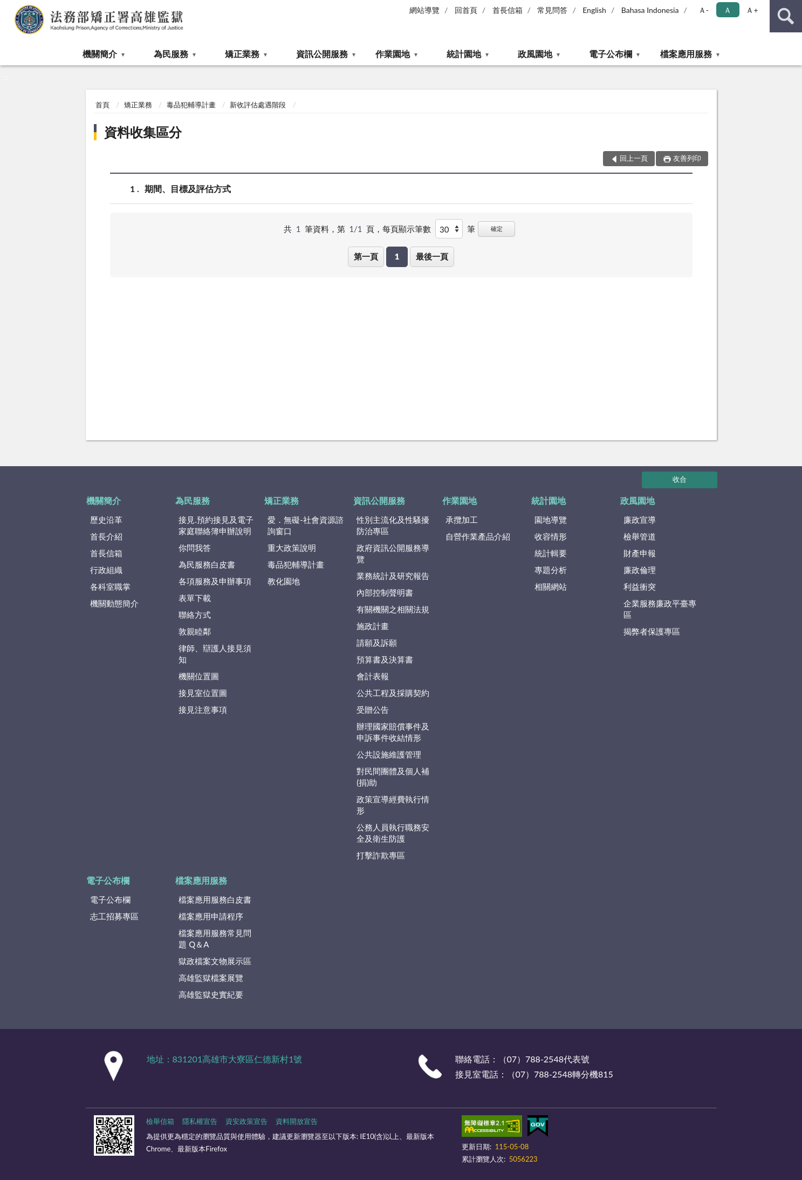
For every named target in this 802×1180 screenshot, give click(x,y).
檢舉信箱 (160, 1121)
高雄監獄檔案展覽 (211, 978)
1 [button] (397, 256)
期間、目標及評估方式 (188, 188)
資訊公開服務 (322, 54)
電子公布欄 (610, 54)
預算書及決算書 (385, 659)
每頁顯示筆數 (406, 229)
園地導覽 (550, 519)
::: (8, 8)
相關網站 (550, 586)
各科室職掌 (110, 586)
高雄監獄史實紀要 (211, 994)
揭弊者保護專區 (651, 631)
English (594, 10)
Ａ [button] (727, 10)
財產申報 (639, 553)
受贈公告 (373, 709)
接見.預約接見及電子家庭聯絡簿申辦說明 (216, 525)
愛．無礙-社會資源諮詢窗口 (306, 525)
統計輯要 (550, 553)
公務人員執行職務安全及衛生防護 (393, 832)
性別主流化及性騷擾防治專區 (393, 525)
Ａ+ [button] (752, 10)
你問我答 (195, 548)
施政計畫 (373, 626)
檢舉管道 (639, 536)
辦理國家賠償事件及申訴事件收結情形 (393, 731)
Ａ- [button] (703, 10)
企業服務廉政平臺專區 (659, 608)
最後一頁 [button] (432, 256)
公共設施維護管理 (389, 754)
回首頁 (466, 10)
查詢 (786, 16)
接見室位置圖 (203, 693)
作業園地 (392, 54)
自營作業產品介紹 (477, 536)
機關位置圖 (199, 676)
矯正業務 (242, 54)
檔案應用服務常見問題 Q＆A (215, 938)
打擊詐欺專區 (381, 855)
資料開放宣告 (297, 1121)
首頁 (102, 104)
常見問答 (552, 10)
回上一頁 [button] (634, 158)
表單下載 (195, 598)
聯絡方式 (195, 614)
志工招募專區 (114, 916)
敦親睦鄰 (195, 631)
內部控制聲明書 (385, 592)
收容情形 (550, 536)
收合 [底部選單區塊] (680, 479)
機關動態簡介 (114, 603)
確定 (497, 228)
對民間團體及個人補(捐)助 (393, 776)
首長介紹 (106, 536)
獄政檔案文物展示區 (215, 961)
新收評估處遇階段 (258, 104)
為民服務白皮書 (207, 564)
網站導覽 (424, 10)
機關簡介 (100, 54)
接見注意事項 (203, 709)
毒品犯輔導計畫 (191, 104)
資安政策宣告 (246, 1121)
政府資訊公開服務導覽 (393, 553)
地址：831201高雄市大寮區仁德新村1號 (225, 1059)
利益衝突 (639, 586)
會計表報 (373, 676)
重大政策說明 (292, 548)
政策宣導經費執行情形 (393, 804)
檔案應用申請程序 (211, 916)
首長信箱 (507, 10)
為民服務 (171, 54)
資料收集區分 (143, 132)
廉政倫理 (639, 570)
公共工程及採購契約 (393, 693)
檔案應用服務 (686, 54)
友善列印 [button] (687, 158)
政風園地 (535, 54)
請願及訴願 (377, 642)
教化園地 (284, 581)
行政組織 (106, 570)
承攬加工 (461, 519)
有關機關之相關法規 (393, 609)
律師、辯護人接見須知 (215, 653)
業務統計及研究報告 (393, 576)
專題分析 (550, 570)
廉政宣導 (639, 519)
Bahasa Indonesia (650, 10)
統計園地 (464, 54)
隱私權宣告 (199, 1121)
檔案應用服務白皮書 (215, 899)
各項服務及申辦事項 (215, 581)
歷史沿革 (106, 519)
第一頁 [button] (366, 256)
